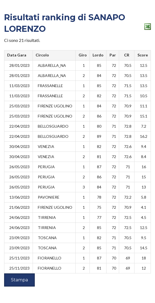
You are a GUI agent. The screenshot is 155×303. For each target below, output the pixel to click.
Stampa (19, 279)
